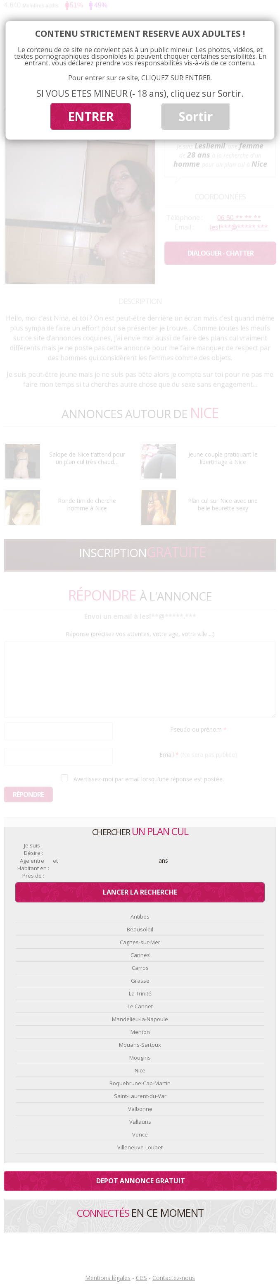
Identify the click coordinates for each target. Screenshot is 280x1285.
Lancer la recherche (140, 892)
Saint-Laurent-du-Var (140, 1096)
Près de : (33, 875)
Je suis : (33, 845)
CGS (141, 1278)
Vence (140, 1134)
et (55, 861)
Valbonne (140, 1109)
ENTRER (91, 116)
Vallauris (140, 1121)
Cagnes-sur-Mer (140, 942)
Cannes (140, 955)
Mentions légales (108, 1278)
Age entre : (33, 861)
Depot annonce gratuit (140, 1180)
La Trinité (140, 993)
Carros (140, 968)
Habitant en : (33, 868)
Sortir (196, 116)
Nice (140, 1070)
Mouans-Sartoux (140, 1044)
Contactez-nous (173, 1278)
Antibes (140, 916)
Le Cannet (140, 1006)
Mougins (140, 1057)
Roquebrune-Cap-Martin (140, 1083)
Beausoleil (140, 929)
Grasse (140, 980)
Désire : (33, 853)
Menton (140, 1032)
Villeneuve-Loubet (140, 1147)
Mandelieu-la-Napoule (140, 1019)
